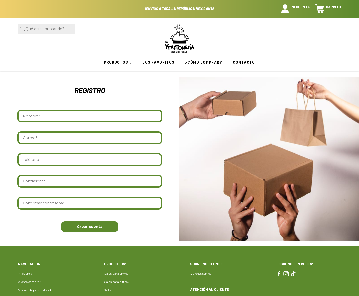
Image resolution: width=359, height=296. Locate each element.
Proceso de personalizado (35, 290)
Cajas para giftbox (116, 282)
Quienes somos (200, 273)
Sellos (108, 290)
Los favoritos (158, 62)
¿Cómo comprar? (203, 62)
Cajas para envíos (116, 273)
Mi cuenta (25, 273)
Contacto (244, 62)
